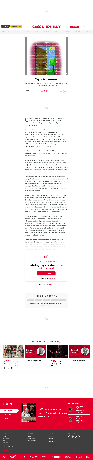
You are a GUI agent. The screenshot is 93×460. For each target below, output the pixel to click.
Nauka (57, 32)
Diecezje (77, 32)
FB (61, 91)
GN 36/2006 (28, 92)
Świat (36, 32)
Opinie (67, 32)
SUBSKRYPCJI (51, 278)
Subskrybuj (46, 273)
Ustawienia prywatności (31, 440)
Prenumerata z (16, 26)
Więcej (88, 32)
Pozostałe (7, 418)
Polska (26, 32)
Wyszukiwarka (90, 26)
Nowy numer (5, 32)
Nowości (7, 411)
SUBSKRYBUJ (74, 26)
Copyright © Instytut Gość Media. (74, 450)
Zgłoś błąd (6, 450)
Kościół (15, 32)
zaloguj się (84, 26)
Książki (7, 414)
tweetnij (64, 91)
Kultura (46, 32)
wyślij (66, 91)
